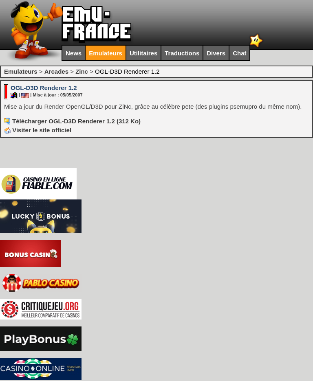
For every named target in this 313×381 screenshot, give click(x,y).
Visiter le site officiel (37, 130)
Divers (216, 53)
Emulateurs (105, 53)
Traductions (182, 53)
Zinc (81, 71)
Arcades (56, 71)
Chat (239, 53)
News (74, 53)
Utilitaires (143, 53)
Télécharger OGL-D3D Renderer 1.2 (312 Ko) (76, 121)
